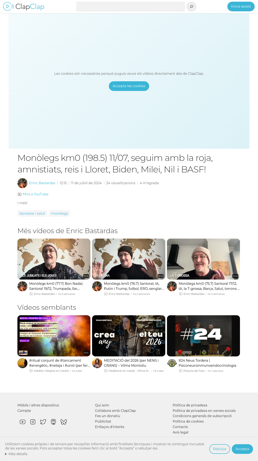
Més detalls (18, 454)
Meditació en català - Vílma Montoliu (129, 370)
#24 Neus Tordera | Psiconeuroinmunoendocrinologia (207, 363)
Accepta (242, 449)
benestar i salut (32, 213)
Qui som (102, 405)
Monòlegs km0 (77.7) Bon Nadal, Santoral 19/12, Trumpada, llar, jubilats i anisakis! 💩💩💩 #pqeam (58, 286)
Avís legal (180, 432)
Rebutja (219, 449)
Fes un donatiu (107, 416)
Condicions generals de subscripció (202, 416)
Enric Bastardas (42, 183)
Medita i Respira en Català (51, 370)
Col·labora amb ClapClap (115, 411)
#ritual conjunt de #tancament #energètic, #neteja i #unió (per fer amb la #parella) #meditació (58, 363)
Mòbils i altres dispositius (38, 405)
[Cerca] (191, 7)
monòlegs (59, 213)
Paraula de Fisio (194, 370)
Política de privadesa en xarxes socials (204, 411)
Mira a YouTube (35, 194)
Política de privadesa (190, 405)
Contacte (180, 427)
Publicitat (103, 421)
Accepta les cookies (129, 86)
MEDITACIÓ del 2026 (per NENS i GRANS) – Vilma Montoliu (131, 363)
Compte (24, 411)
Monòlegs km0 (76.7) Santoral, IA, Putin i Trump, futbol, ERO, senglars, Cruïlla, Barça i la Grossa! (134, 286)
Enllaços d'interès (109, 427)
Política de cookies (188, 421)
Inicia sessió (241, 6)
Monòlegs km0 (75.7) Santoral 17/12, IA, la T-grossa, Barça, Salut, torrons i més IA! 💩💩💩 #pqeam (208, 286)
